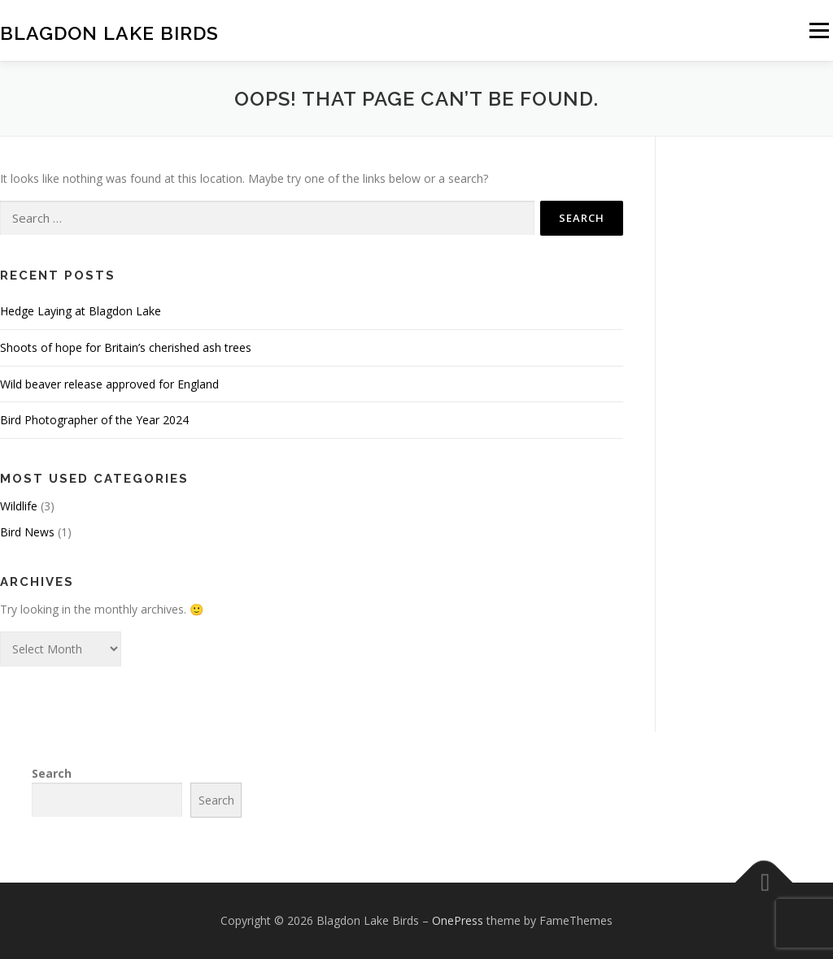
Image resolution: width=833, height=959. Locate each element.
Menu (819, 30)
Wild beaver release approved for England (109, 384)
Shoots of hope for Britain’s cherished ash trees (125, 347)
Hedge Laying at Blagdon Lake (80, 311)
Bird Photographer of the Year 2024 (94, 419)
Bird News (27, 532)
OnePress (457, 920)
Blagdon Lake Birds (109, 33)
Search (52, 773)
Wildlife (18, 506)
